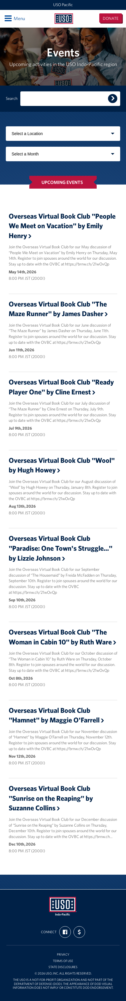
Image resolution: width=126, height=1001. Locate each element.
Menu (14, 18)
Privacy (63, 954)
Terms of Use (63, 961)
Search (11, 98)
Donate (110, 18)
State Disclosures (63, 967)
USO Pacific (63, 4)
